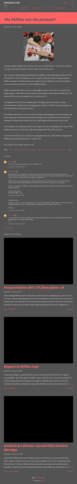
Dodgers (33, 150)
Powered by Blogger (38, 477)
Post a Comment (9, 227)
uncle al (10, 161)
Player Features (36, 8)
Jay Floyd (11, 215)
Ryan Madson (61, 150)
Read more (70, 309)
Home (5, 8)
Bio (12, 8)
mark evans (11, 171)
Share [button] (69, 150)
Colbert (20, 150)
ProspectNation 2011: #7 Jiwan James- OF (34, 287)
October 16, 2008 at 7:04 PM (16, 195)
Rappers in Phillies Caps (21, 366)
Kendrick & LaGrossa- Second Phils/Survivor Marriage (36, 448)
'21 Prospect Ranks (22, 8)
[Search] (66, 3)
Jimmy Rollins (49, 150)
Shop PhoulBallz (58, 8)
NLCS (55, 150)
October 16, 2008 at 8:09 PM (16, 210)
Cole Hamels (26, 150)
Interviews (47, 8)
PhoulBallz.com (11, 2)
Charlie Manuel (12, 150)
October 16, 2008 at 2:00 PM (16, 167)
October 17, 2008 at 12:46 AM (16, 224)
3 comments (12, 388)
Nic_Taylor (42, 480)
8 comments (12, 309)
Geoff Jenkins (41, 150)
